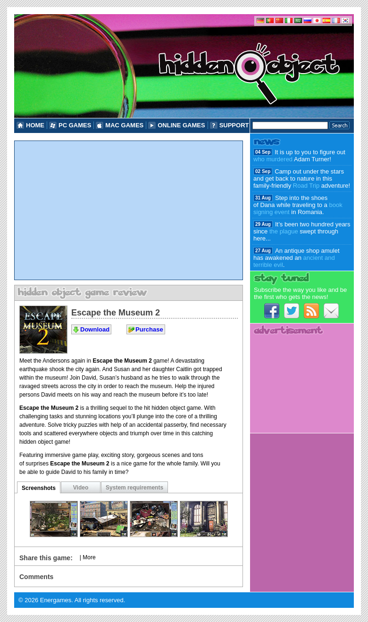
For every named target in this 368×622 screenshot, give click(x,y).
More (89, 557)
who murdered (273, 159)
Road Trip (306, 185)
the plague (283, 231)
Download (94, 329)
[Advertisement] (128, 210)
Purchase (149, 329)
